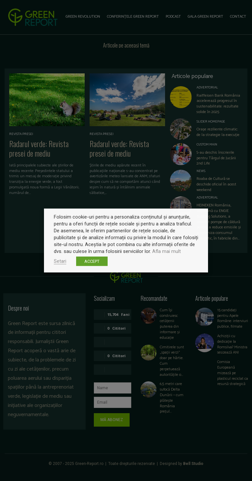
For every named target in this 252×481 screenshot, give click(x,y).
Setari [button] (60, 261)
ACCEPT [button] (91, 261)
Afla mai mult (166, 251)
